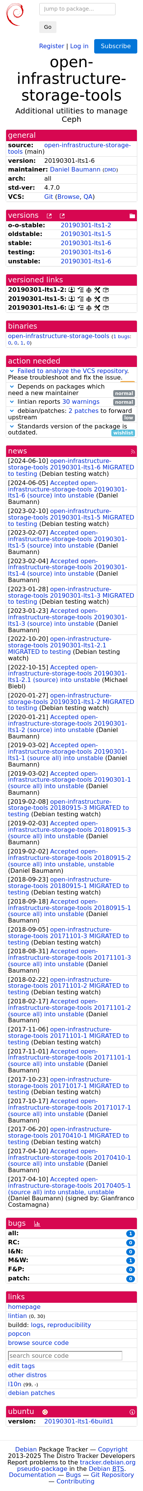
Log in (79, 45)
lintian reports (71, 402)
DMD (110, 170)
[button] (12, 371)
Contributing (75, 1481)
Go (47, 27)
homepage (24, 1306)
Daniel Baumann (75, 169)
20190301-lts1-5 (86, 234)
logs (37, 1325)
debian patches (31, 1393)
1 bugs (121, 336)
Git (48, 196)
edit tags (21, 1366)
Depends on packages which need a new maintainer (71, 390)
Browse (68, 196)
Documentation (32, 1474)
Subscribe (116, 46)
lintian (17, 1315)
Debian (26, 1449)
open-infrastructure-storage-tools (69, 148)
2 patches (84, 410)
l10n (14, 1384)
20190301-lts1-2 (86, 225)
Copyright (113, 1449)
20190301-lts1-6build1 (79, 1421)
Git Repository (112, 1474)
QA (88, 196)
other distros (27, 1375)
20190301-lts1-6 (86, 243)
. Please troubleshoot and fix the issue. (71, 374)
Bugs (73, 1474)
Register (51, 45)
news (17, 451)
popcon (19, 1333)
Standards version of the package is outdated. (71, 430)
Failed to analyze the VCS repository (72, 371)
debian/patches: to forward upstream (71, 414)
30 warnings (81, 401)
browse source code (38, 1342)
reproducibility (69, 1325)
